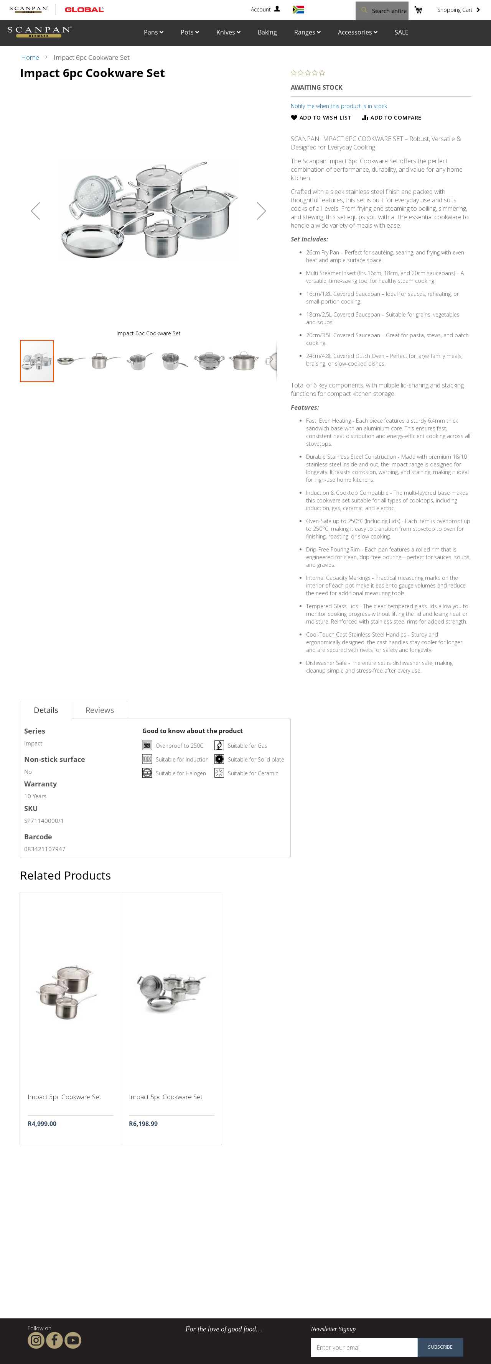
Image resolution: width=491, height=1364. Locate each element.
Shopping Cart (455, 9)
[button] (35, 210)
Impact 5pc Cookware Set (166, 1096)
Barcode (38, 836)
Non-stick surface (54, 759)
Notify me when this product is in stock (339, 106)
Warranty (40, 783)
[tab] (46, 710)
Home (30, 57)
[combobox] (364, 9)
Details (46, 710)
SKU (31, 808)
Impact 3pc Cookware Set (64, 1096)
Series (34, 730)
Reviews (100, 710)
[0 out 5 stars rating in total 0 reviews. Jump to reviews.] (310, 72)
